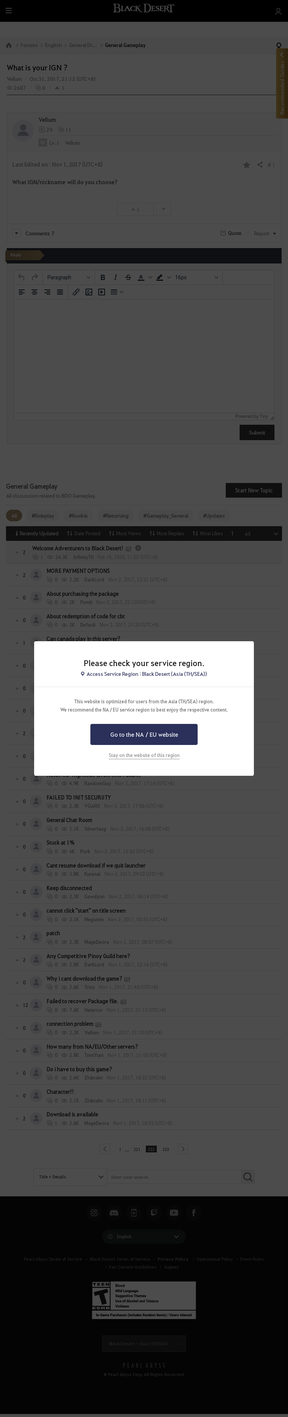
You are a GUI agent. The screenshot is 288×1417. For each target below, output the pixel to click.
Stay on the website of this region (144, 755)
